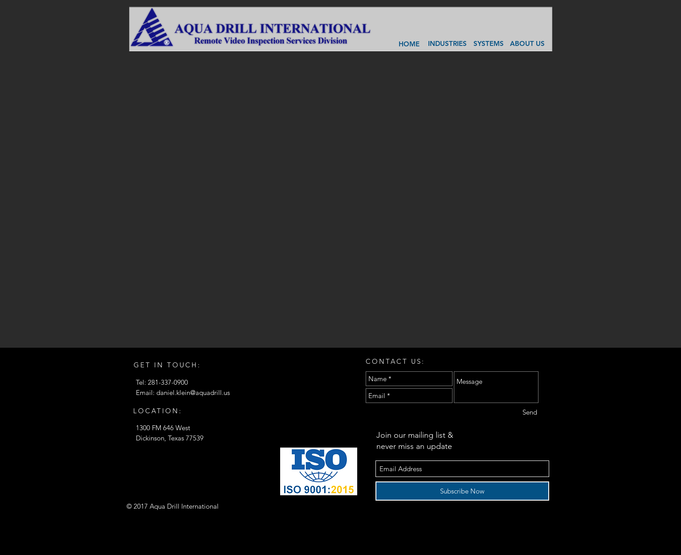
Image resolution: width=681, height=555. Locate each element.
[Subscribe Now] (462, 491)
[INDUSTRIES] (447, 43)
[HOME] (409, 44)
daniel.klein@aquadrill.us (193, 392)
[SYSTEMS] (488, 43)
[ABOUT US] (527, 43)
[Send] (529, 412)
